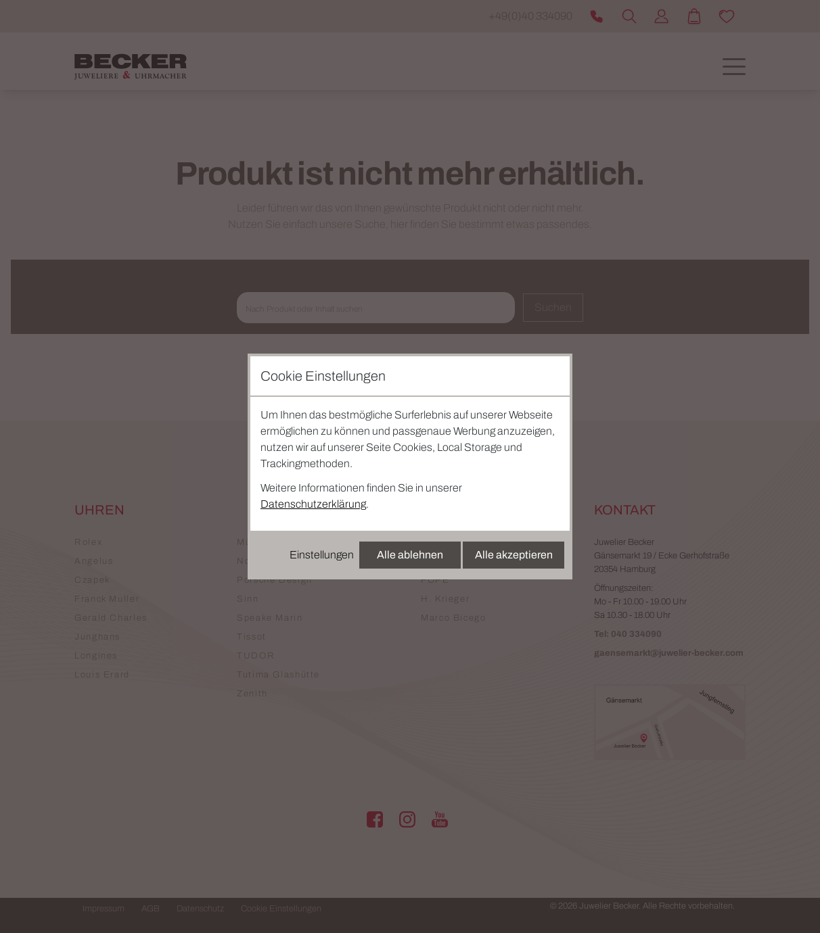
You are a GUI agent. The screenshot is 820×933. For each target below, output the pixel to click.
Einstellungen (322, 554)
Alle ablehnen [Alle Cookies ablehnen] (410, 554)
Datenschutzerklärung (313, 504)
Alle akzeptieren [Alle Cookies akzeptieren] (514, 554)
